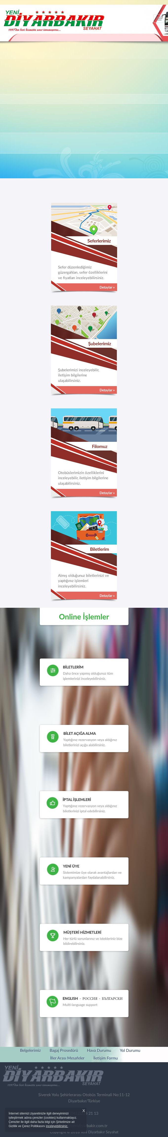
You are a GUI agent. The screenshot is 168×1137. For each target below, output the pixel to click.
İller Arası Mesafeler (67, 1058)
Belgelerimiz (30, 1051)
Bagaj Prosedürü (64, 1051)
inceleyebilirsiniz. (57, 1126)
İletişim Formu (105, 1058)
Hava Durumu (99, 1051)
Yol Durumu (130, 1051)
